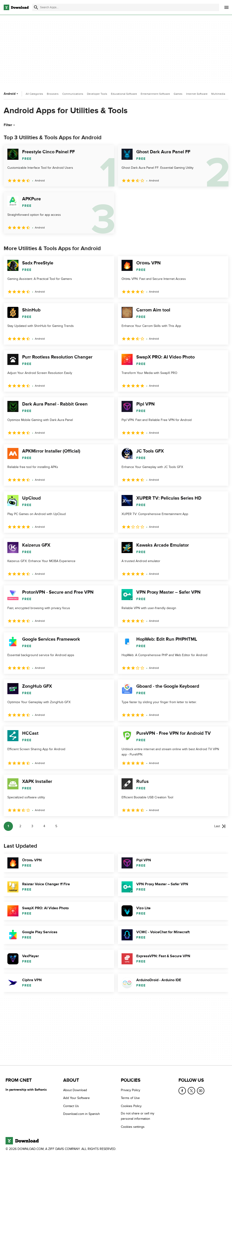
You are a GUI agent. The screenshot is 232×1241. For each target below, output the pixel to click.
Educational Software (124, 93)
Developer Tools (97, 93)
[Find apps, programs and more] (125, 7)
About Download (75, 1090)
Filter (10, 125)
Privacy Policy (130, 1090)
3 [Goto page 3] (32, 826)
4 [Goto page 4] (44, 826)
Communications (72, 93)
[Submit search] (36, 7)
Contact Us (71, 1106)
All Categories (34, 93)
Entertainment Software (155, 93)
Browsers (53, 93)
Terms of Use (130, 1098)
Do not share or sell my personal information (137, 1116)
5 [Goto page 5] (56, 826)
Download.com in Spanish (81, 1114)
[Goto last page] (219, 826)
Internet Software (197, 93)
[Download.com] (16, 7)
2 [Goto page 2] (20, 826)
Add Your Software (76, 1098)
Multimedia (218, 93)
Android (11, 94)
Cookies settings (133, 1127)
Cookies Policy (131, 1106)
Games (178, 93)
